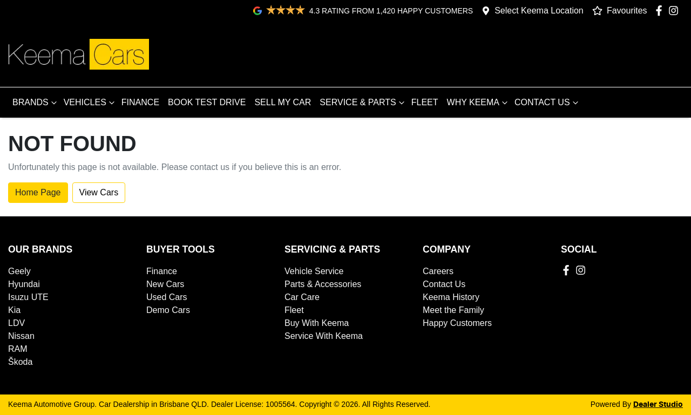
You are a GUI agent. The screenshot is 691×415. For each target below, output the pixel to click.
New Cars (165, 284)
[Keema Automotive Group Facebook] (661, 10)
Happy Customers (457, 323)
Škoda (20, 361)
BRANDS (35, 102)
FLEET (424, 102)
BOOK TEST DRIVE (207, 102)
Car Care (302, 297)
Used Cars (166, 297)
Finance (161, 271)
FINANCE (140, 102)
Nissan (21, 336)
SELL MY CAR (282, 102)
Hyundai (24, 284)
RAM (18, 348)
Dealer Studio (658, 405)
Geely (19, 271)
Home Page (38, 192)
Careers (438, 271)
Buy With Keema (316, 323)
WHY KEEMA (479, 102)
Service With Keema (323, 336)
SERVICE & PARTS (363, 102)
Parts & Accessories (322, 284)
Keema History (451, 297)
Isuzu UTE (28, 297)
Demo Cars (168, 310)
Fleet (294, 310)
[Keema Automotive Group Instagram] (675, 10)
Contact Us (444, 284)
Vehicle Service (313, 271)
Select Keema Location (539, 10)
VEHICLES (90, 102)
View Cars (99, 192)
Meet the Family (453, 310)
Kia (14, 310)
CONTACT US (547, 102)
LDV (16, 323)
